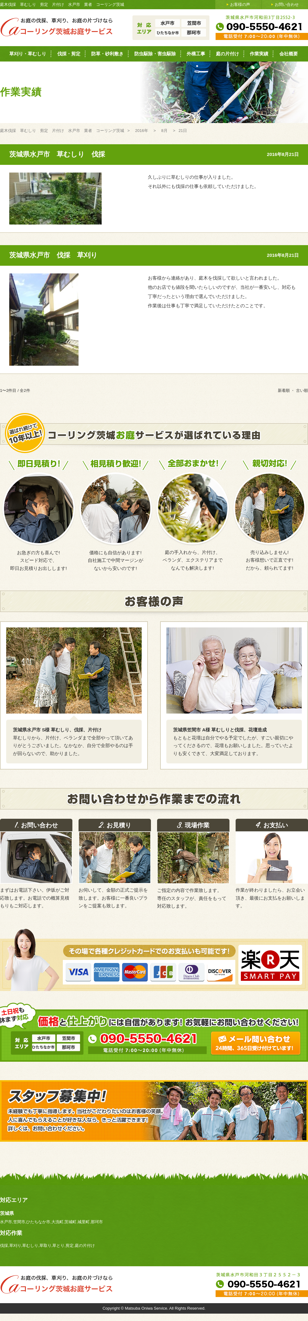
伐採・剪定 (68, 53)
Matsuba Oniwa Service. (147, 1308)
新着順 (284, 390)
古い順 (302, 390)
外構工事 (196, 53)
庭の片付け (227, 53)
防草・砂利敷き (107, 53)
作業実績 (259, 53)
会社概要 (288, 53)
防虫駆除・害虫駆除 (155, 53)
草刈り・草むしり (27, 53)
